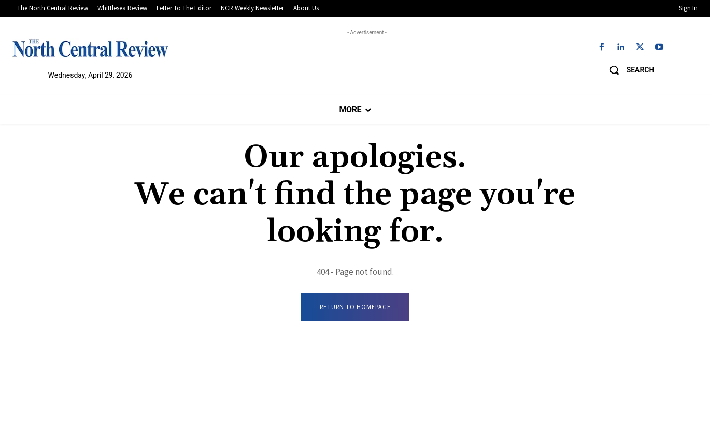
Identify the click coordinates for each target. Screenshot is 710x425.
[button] (628, 69)
